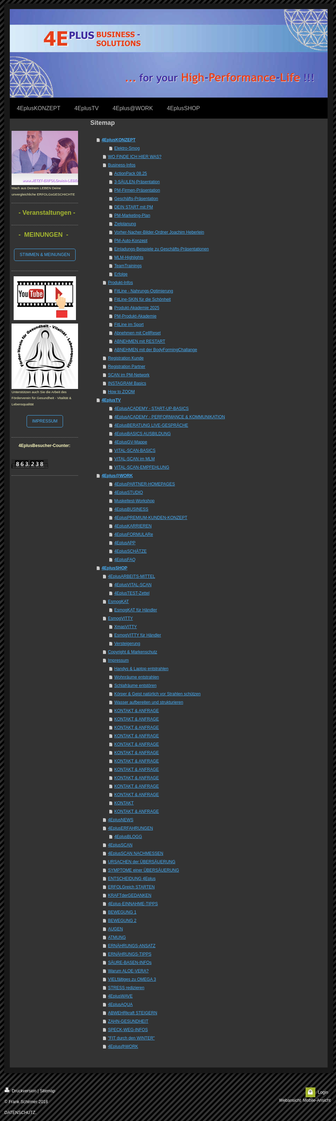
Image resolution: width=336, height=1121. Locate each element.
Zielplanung (125, 223)
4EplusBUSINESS (131, 509)
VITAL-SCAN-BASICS (134, 450)
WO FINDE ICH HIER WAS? (134, 156)
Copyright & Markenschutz (132, 652)
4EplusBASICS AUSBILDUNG (142, 433)
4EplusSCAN (120, 845)
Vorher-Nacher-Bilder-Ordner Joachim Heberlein (159, 232)
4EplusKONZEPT (118, 139)
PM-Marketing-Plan (132, 215)
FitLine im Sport (129, 324)
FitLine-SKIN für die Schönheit (142, 299)
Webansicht (290, 1100)
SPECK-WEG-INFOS (128, 1029)
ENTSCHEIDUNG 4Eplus (131, 878)
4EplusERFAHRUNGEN (130, 828)
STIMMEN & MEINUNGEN (45, 254)
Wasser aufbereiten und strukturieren (148, 702)
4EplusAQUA (120, 1004)
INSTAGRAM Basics (127, 383)
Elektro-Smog (127, 148)
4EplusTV (111, 400)
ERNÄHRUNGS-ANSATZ (131, 945)
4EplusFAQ (124, 559)
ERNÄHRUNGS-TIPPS (129, 954)
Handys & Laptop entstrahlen (141, 668)
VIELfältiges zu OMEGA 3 (132, 979)
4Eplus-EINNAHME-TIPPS (133, 903)
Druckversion (20, 1090)
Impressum (118, 660)
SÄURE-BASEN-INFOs (130, 962)
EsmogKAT (118, 601)
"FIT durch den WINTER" (131, 1038)
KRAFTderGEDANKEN (129, 895)
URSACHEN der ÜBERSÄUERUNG (141, 861)
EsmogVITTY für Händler (137, 635)
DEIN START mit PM (133, 207)
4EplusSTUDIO (128, 492)
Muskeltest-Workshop (134, 500)
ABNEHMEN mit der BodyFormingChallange (155, 349)
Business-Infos (121, 165)
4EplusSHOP (114, 568)
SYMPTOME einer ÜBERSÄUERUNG (143, 870)
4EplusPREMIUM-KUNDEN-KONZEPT (150, 517)
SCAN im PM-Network (128, 375)
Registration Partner (126, 366)
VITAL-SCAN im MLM (134, 458)
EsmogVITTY (120, 618)
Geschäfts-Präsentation (136, 198)
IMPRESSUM (45, 421)
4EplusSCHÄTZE (130, 551)
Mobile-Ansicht (317, 1100)
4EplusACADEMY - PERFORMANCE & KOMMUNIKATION (169, 416)
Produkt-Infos (120, 282)
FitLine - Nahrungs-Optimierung (143, 291)
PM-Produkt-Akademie (135, 316)
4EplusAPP (124, 542)
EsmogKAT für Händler (135, 610)
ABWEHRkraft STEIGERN (132, 1012)
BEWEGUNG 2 (122, 920)
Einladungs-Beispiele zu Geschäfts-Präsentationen (161, 249)
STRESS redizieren (126, 987)
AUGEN (115, 929)
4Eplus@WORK (117, 475)
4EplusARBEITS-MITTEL (131, 576)
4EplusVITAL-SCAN (132, 584)
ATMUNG (117, 937)
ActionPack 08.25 (130, 173)
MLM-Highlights (128, 257)
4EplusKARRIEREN (133, 526)
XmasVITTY (125, 626)
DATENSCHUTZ (20, 1112)
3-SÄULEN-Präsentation (137, 181)
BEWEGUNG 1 (122, 912)
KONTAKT (124, 803)
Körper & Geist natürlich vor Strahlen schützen (157, 693)
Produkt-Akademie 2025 (136, 307)
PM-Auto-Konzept (130, 240)
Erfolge (120, 274)
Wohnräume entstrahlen (136, 677)
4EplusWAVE (120, 996)
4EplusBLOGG (128, 836)
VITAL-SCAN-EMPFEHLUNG (141, 467)
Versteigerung (127, 643)
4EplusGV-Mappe (130, 442)
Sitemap (47, 1090)
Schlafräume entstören (135, 685)
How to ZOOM (121, 391)
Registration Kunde (126, 358)
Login (323, 1092)
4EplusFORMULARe (133, 534)
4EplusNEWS (120, 819)
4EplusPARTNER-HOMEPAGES (144, 484)
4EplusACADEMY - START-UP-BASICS (151, 408)
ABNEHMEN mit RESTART (139, 341)
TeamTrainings (127, 265)
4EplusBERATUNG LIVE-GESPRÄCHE (151, 425)
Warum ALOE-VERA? (128, 971)
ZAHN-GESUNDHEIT (128, 1021)
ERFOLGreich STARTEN (131, 887)
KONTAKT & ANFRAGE (136, 710)
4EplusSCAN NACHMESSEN (135, 853)
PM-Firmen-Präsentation (137, 190)
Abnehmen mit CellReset (137, 333)
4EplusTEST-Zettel (131, 593)
